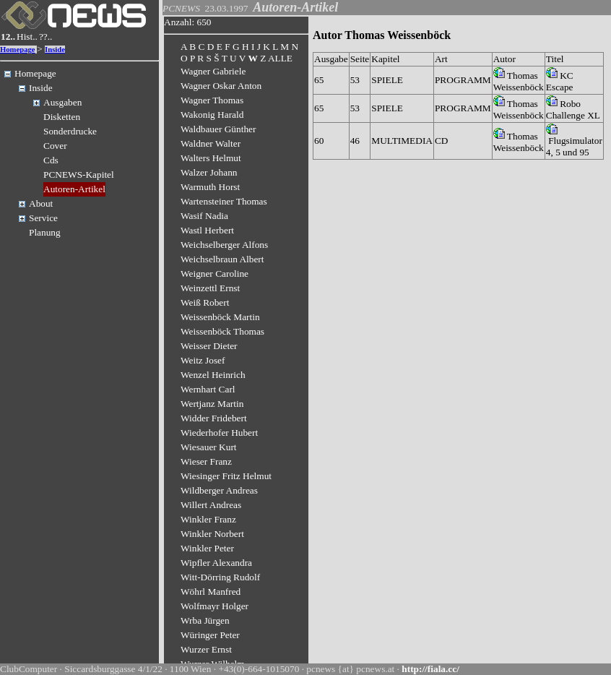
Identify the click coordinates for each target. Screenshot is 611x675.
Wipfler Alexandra (216, 562)
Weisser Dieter (209, 345)
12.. (8, 36)
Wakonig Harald (212, 114)
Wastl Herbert (207, 230)
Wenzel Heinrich (213, 374)
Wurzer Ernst (206, 649)
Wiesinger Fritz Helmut (226, 475)
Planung (45, 232)
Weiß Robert (205, 302)
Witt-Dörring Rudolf (220, 577)
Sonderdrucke (70, 131)
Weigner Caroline (214, 273)
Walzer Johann (209, 172)
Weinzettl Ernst (210, 288)
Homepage (17, 49)
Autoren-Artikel (74, 189)
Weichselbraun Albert (222, 259)
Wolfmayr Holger (214, 606)
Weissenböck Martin (220, 316)
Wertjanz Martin (212, 403)
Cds (50, 160)
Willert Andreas (211, 504)
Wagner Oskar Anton (221, 85)
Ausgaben (62, 102)
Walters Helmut (211, 157)
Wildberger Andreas (219, 490)
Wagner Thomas (212, 100)
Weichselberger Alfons (224, 244)
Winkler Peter (207, 548)
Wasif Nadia (204, 215)
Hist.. (27, 36)
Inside (55, 49)
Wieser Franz (206, 461)
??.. (46, 36)
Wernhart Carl (208, 389)
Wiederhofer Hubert (219, 432)
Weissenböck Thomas (222, 331)
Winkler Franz (208, 519)
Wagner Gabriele (213, 71)
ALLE (280, 58)
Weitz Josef (203, 360)
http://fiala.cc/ (430, 668)
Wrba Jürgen (205, 620)
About (41, 203)
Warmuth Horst (210, 186)
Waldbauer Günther (218, 129)
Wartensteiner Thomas (224, 201)
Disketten (61, 116)
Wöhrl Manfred (210, 591)
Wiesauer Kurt (209, 447)
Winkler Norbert (212, 533)
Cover (55, 145)
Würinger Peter (210, 634)
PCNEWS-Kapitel (78, 174)
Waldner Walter (210, 143)
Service (43, 217)
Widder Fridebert (214, 418)
